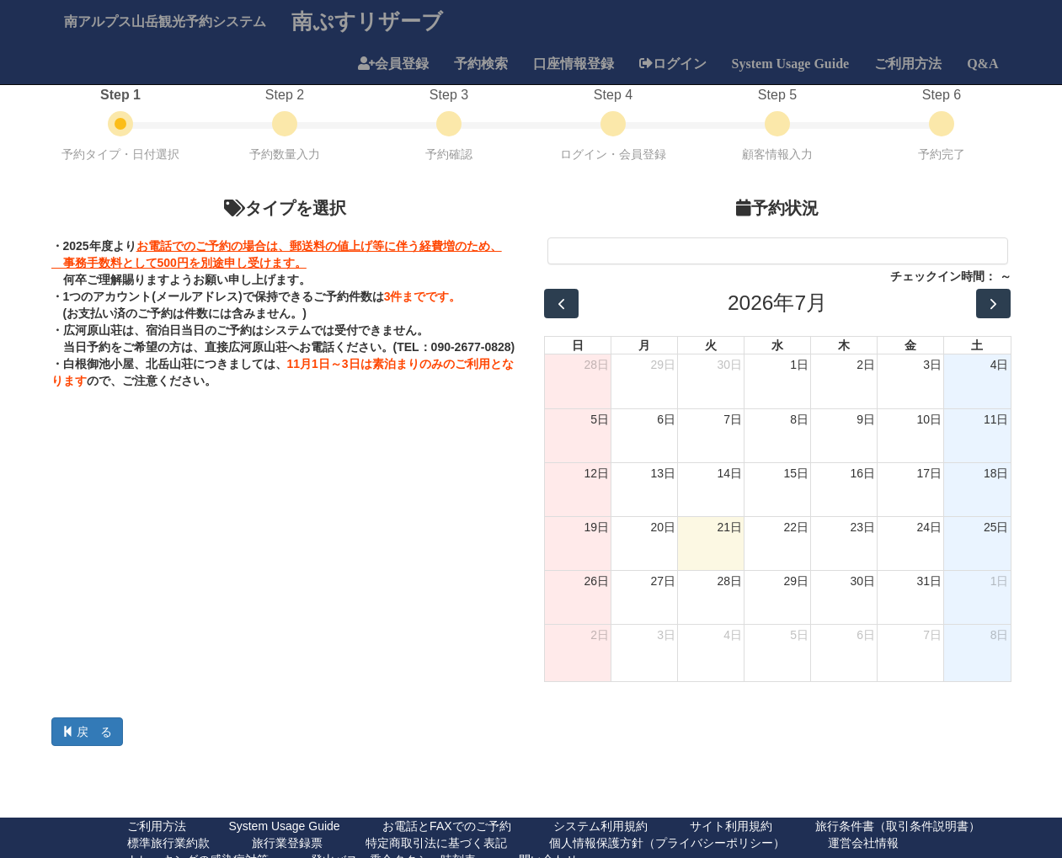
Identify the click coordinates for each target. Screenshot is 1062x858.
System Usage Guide (791, 63)
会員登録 (402, 63)
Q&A (982, 63)
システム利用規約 (600, 826)
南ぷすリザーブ (367, 20)
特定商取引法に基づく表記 (436, 843)
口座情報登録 (573, 63)
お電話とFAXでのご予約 (446, 826)
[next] (993, 303)
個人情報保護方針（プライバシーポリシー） (667, 843)
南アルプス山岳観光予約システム (165, 21)
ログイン (680, 63)
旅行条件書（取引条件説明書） (897, 826)
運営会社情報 (863, 843)
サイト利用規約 (731, 826)
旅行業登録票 (287, 843)
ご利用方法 (908, 63)
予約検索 (481, 63)
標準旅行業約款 (168, 843)
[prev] (561, 303)
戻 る (87, 731)
